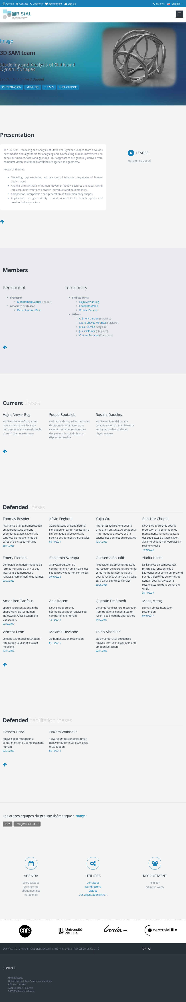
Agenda (8, 3)
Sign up (70, 3)
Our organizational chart (92, 894)
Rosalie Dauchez (88, 310)
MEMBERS (33, 87)
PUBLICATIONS (68, 87)
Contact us (93, 882)
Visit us (93, 890)
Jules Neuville (87, 327)
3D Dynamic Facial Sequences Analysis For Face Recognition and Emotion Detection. (116, 642)
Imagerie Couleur (27, 824)
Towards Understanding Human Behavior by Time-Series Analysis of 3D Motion (68, 742)
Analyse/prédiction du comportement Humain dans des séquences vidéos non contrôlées (69, 568)
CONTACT (9, 968)
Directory (36, 3)
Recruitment (53, 3)
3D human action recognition (66, 638)
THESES (49, 87)
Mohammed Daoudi (29, 302)
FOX (7, 824)
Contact (22, 3)
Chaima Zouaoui (88, 335)
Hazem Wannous (63, 731)
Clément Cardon (88, 318)
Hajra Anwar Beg (89, 302)
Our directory (93, 886)
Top (145, 948)
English (174, 3)
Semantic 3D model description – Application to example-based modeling (22, 642)
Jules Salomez (87, 331)
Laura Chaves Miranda (92, 322)
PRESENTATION (11, 87)
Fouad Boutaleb (88, 306)
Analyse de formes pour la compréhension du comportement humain (23, 742)
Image (6, 41)
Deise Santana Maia (29, 310)
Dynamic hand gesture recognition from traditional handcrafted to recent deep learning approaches (116, 611)
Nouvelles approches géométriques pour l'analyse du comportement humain (68, 611)
